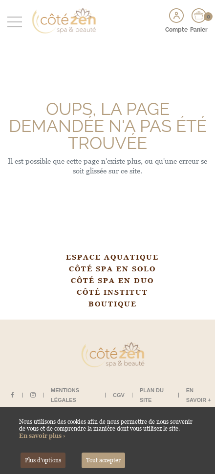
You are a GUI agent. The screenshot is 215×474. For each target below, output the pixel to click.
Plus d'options (43, 460)
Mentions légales (65, 395)
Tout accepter (103, 460)
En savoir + (198, 395)
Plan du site (152, 395)
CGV (119, 395)
